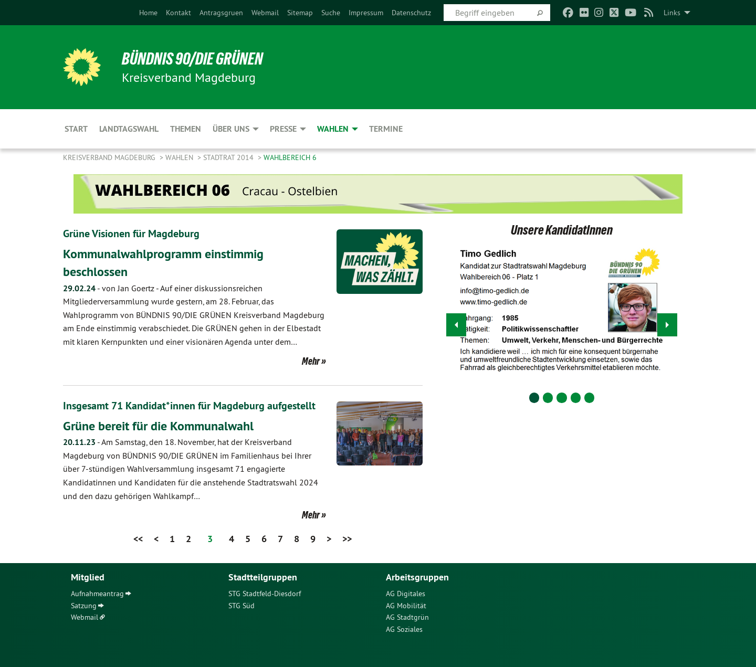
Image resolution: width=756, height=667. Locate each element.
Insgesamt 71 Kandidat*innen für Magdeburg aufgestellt (189, 405)
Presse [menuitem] (283, 128)
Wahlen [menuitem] (333, 128)
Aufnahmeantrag (97, 593)
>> (347, 539)
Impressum (366, 12)
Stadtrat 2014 (229, 157)
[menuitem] (148, 12)
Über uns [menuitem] (231, 128)
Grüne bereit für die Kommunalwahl (158, 426)
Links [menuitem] (672, 12)
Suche (330, 12)
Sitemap (300, 12)
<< (138, 539)
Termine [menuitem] (386, 128)
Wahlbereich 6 (290, 157)
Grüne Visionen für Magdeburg (131, 233)
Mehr (311, 361)
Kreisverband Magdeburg (110, 157)
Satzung (84, 605)
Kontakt (178, 12)
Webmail (265, 12)
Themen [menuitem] (185, 128)
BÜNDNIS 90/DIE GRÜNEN (192, 58)
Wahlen (180, 157)
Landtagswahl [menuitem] (129, 128)
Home (148, 12)
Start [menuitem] (76, 128)
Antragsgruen (221, 12)
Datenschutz (411, 12)
